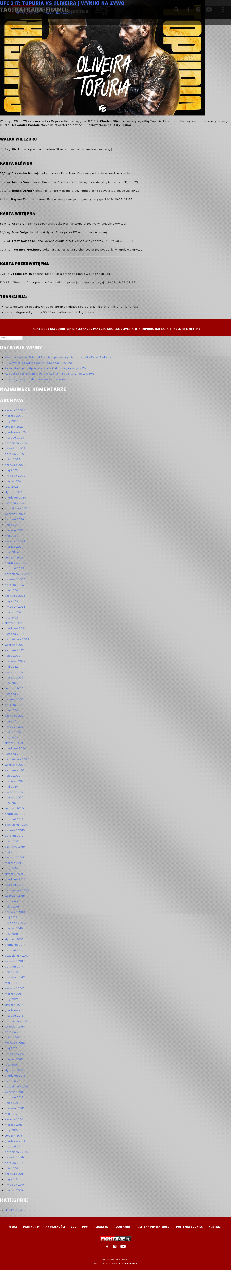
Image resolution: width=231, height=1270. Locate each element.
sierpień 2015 (14, 1097)
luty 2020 (12, 803)
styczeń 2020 (14, 808)
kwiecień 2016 (15, 1053)
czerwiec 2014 (15, 1173)
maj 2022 (11, 666)
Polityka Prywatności (153, 1227)
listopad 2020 (14, 753)
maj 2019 (11, 852)
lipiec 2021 (12, 710)
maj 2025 (11, 470)
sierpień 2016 (14, 1032)
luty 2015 (11, 1130)
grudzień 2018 (15, 879)
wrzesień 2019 (15, 830)
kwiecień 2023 (15, 606)
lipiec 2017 (12, 972)
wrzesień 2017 (15, 961)
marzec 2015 (14, 1124)
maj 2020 (11, 786)
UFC (185, 329)
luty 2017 (11, 999)
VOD (74, 1227)
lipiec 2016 (12, 1037)
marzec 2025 (14, 481)
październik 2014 (17, 1152)
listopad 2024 (14, 503)
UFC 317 (194, 329)
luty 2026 (11, 421)
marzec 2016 (14, 1059)
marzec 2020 (14, 797)
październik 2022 (17, 639)
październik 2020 (17, 759)
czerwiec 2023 (15, 595)
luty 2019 (11, 868)
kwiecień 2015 (15, 1119)
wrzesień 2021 (15, 699)
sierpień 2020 (14, 770)
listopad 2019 (14, 819)
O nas (13, 1227)
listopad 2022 (14, 633)
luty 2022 (12, 683)
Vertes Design (128, 1263)
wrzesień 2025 (15, 448)
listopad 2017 (14, 950)
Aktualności (55, 1227)
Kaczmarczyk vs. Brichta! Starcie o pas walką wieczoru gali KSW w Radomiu (58, 357)
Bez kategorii (54, 329)
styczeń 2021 (14, 743)
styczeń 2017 (14, 1004)
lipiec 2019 (12, 841)
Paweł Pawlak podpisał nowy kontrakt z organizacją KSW (45, 368)
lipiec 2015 (12, 1102)
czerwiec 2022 (15, 661)
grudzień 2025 (15, 432)
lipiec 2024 (12, 524)
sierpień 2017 (14, 966)
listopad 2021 (14, 693)
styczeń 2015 (14, 1135)
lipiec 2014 (12, 1168)
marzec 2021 (14, 732)
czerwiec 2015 (15, 1108)
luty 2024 (12, 552)
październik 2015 (17, 1086)
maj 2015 (11, 1113)
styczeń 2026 (14, 426)
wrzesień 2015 (15, 1092)
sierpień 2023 (14, 584)
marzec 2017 (14, 993)
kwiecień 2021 (15, 726)
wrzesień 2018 (15, 895)
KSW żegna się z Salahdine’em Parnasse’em (36, 379)
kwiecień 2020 (15, 792)
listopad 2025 (14, 437)
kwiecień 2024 (15, 541)
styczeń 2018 (14, 939)
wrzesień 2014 (15, 1157)
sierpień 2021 (14, 704)
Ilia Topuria (144, 329)
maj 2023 (11, 601)
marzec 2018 (14, 928)
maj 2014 (11, 1179)
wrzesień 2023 (15, 579)
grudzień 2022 (15, 628)
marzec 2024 (14, 546)
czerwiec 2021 (15, 715)
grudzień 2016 (15, 1010)
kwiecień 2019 (15, 857)
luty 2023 (12, 617)
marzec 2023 (14, 612)
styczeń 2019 (14, 873)
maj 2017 (11, 982)
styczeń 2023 (14, 623)
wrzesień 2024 (15, 514)
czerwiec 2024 (15, 530)
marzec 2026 (14, 415)
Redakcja (101, 1227)
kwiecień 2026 (15, 410)
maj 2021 (11, 721)
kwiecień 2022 (15, 672)
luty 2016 (11, 1064)
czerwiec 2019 (15, 846)
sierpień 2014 (14, 1162)
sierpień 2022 (14, 650)
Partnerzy (31, 1227)
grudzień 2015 (15, 1075)
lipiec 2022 (12, 655)
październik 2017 (17, 955)
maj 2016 (11, 1048)
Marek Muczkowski (58, 13)
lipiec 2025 (12, 459)
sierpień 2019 (14, 835)
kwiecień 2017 (15, 988)
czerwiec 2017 (15, 977)
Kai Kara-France (168, 329)
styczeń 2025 (14, 492)
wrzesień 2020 (15, 764)
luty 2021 (11, 737)
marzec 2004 (14, 1190)
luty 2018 (11, 933)
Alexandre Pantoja (91, 329)
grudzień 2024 (15, 497)
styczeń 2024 (14, 557)
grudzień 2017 (15, 944)
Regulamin (122, 1227)
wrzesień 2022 (15, 644)
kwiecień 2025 (15, 475)
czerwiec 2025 (15, 464)
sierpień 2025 (14, 454)
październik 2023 (17, 573)
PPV (85, 1227)
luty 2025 (11, 486)
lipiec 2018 (12, 906)
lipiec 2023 (12, 590)
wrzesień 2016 (15, 1026)
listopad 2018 (14, 884)
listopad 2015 (14, 1081)
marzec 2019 (14, 863)
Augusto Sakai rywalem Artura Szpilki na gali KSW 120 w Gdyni (49, 373)
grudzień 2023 (15, 563)
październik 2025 (17, 443)
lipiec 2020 (13, 775)
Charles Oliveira (120, 329)
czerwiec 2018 (15, 912)
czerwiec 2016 (15, 1042)
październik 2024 (17, 508)
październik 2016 (17, 1021)
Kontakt (215, 1227)
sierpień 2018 (14, 901)
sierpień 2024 (14, 519)
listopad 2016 (14, 1015)
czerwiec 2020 (15, 781)
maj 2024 (11, 535)
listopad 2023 (14, 568)
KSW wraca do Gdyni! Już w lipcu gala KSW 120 (38, 362)
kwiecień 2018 (15, 923)
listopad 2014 (14, 1146)
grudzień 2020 (15, 748)
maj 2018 (11, 917)
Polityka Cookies (189, 1227)
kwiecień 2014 (15, 1184)
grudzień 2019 (15, 813)
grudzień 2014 (15, 1141)
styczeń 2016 (14, 1070)
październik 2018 (17, 890)
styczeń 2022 (14, 688)
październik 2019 (17, 824)
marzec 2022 (14, 677)
